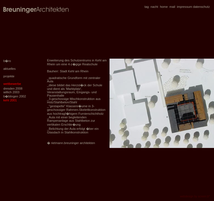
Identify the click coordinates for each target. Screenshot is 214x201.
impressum (184, 6)
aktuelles (9, 68)
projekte (8, 76)
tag (147, 6)
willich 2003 (11, 92)
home (164, 6)
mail (172, 6)
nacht (154, 6)
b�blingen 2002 (14, 96)
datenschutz (201, 6)
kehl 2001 (10, 100)
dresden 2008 (12, 88)
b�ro (7, 61)
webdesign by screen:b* (195, 196)
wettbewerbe (12, 83)
